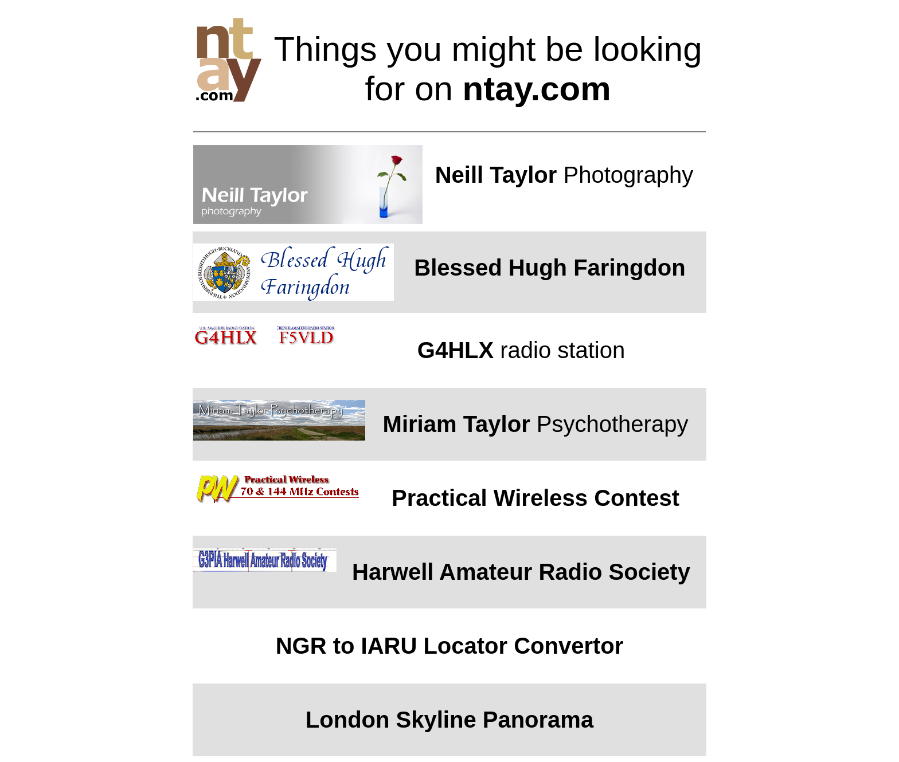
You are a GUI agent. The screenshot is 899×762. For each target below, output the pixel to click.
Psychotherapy (536, 424)
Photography (564, 174)
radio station (521, 350)
